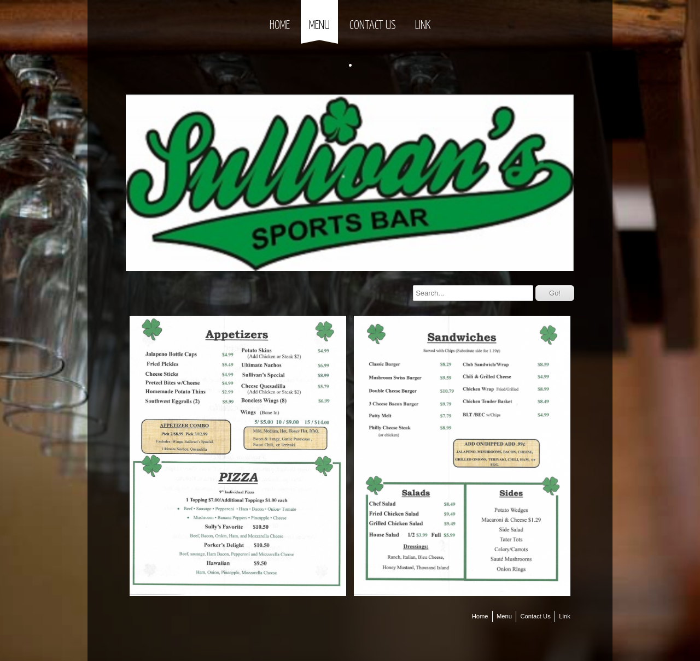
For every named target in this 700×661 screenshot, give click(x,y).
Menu (319, 25)
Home (280, 25)
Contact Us (372, 25)
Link (422, 25)
